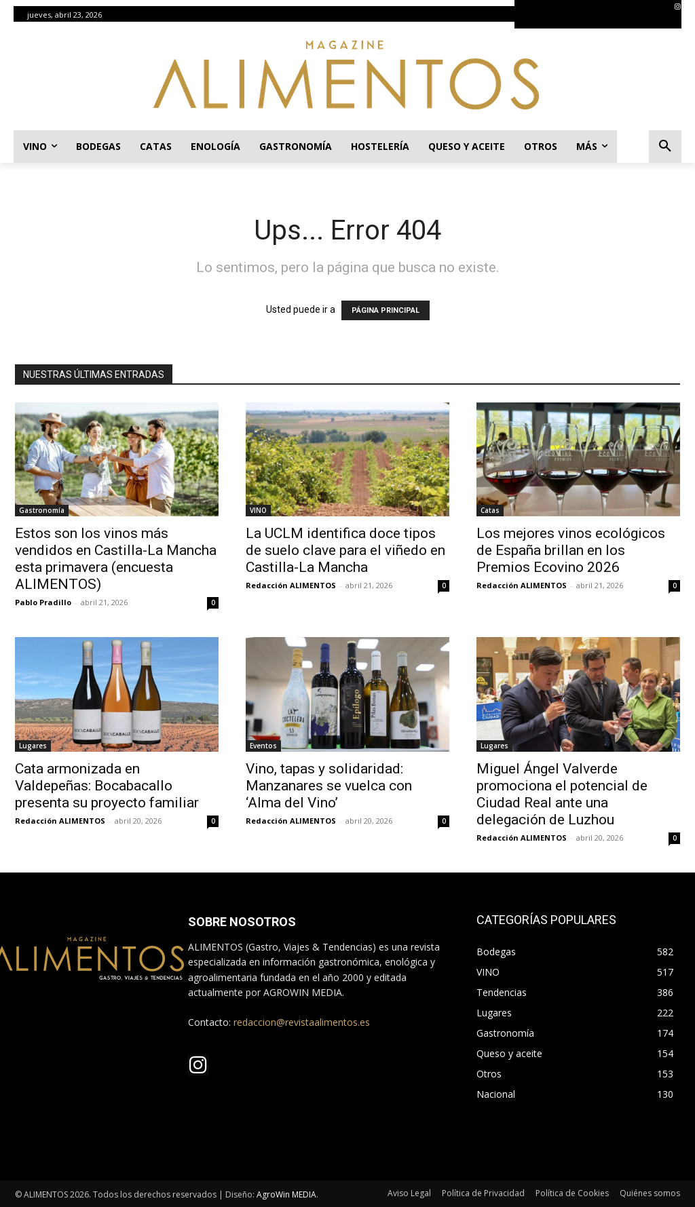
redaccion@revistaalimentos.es (301, 1022)
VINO (258, 510)
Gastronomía (41, 510)
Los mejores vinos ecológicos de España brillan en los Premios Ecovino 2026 (570, 550)
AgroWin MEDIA (286, 1194)
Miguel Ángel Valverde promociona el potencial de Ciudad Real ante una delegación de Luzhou (561, 794)
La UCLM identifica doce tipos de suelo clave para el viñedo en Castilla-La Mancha (345, 550)
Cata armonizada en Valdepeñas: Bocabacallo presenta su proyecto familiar (107, 786)
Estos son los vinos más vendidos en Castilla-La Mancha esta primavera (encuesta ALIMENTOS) (116, 558)
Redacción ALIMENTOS (291, 585)
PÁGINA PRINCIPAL (385, 310)
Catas (490, 510)
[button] (665, 146)
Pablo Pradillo (43, 602)
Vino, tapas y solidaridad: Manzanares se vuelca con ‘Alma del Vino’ (329, 786)
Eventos (263, 745)
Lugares (33, 745)
